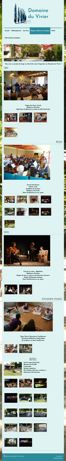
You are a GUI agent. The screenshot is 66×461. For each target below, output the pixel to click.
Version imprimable (10, 456)
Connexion (59, 456)
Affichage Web (58, 458)
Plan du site (20, 456)
